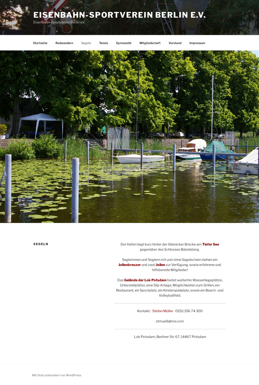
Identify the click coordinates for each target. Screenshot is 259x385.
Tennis (103, 43)
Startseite (40, 43)
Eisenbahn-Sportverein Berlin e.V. (119, 15)
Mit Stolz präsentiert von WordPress (56, 375)
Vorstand (175, 43)
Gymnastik (123, 43)
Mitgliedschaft (150, 43)
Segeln (86, 43)
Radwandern (64, 43)
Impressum (197, 43)
